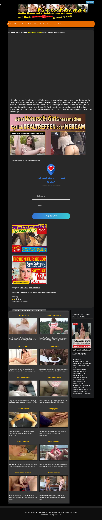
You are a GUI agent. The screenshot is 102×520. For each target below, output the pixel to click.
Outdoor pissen (78, 383)
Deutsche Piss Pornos (80, 363)
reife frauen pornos (49, 292)
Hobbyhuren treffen (35, 32)
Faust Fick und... (54, 441)
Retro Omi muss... (23, 441)
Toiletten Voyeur (78, 391)
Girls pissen (24, 288)
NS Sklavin (76, 379)
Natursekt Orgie (78, 377)
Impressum (44, 515)
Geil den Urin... (24, 315)
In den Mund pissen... (54, 377)
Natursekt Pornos (14, 24)
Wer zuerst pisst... (54, 473)
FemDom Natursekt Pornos (81, 365)
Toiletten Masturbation (80, 389)
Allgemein (76, 359)
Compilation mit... (54, 346)
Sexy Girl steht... (24, 346)
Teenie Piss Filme (78, 387)
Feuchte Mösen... (24, 409)
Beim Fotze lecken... (24, 377)
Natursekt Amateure (59, 24)
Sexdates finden (45, 24)
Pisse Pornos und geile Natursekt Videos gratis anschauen (58, 512)
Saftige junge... (54, 409)
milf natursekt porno (24, 292)
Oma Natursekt (34, 288)
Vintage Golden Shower (80, 393)
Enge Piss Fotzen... (54, 315)
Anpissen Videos (78, 361)
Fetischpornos (77, 369)
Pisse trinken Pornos (79, 385)
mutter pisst (37, 292)
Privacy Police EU (55, 515)
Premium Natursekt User (30, 24)
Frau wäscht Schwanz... (23, 473)
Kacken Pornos (78, 375)
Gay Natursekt (77, 371)
